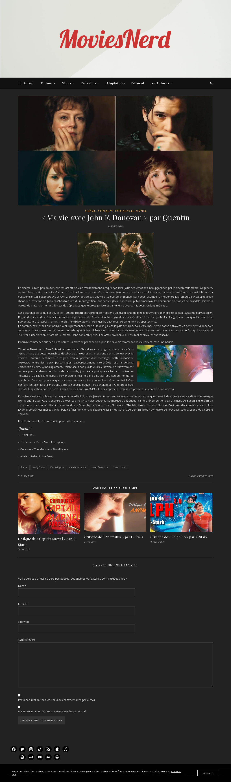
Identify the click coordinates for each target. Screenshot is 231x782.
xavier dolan (119, 467)
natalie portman (77, 467)
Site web (23, 621)
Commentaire (26, 639)
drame (23, 467)
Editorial (137, 83)
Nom (22, 586)
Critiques (105, 211)
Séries (66, 83)
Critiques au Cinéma (130, 211)
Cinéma (46, 83)
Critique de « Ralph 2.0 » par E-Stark (179, 537)
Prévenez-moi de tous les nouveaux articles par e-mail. (52, 711)
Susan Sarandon (99, 467)
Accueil (29, 83)
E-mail (23, 603)
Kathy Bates (39, 467)
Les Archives (160, 83)
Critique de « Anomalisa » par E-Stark (113, 537)
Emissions (88, 83)
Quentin (29, 475)
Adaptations (115, 83)
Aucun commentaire (201, 475)
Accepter (208, 773)
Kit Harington (57, 467)
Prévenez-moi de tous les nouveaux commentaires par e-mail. (56, 700)
